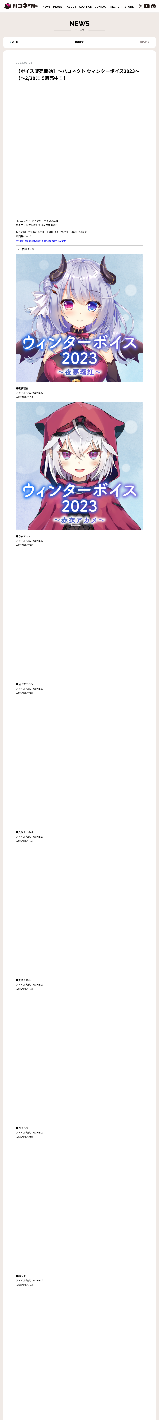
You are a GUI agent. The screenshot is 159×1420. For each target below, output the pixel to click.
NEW (143, 43)
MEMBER (58, 6)
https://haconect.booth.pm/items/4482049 (41, 113)
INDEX (79, 42)
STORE (129, 6)
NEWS (47, 6)
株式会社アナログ (106, 1378)
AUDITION (85, 6)
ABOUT (72, 6)
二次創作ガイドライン (54, 1378)
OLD (15, 43)
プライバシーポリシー (81, 1378)
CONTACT (101, 6)
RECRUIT (116, 6)
